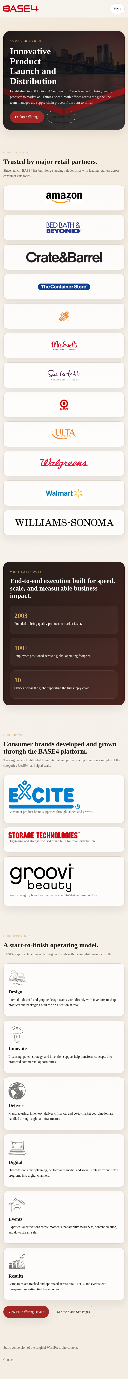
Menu (117, 8)
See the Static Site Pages (73, 1312)
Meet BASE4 (61, 117)
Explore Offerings (27, 117)
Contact (8, 1359)
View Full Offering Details (26, 1312)
